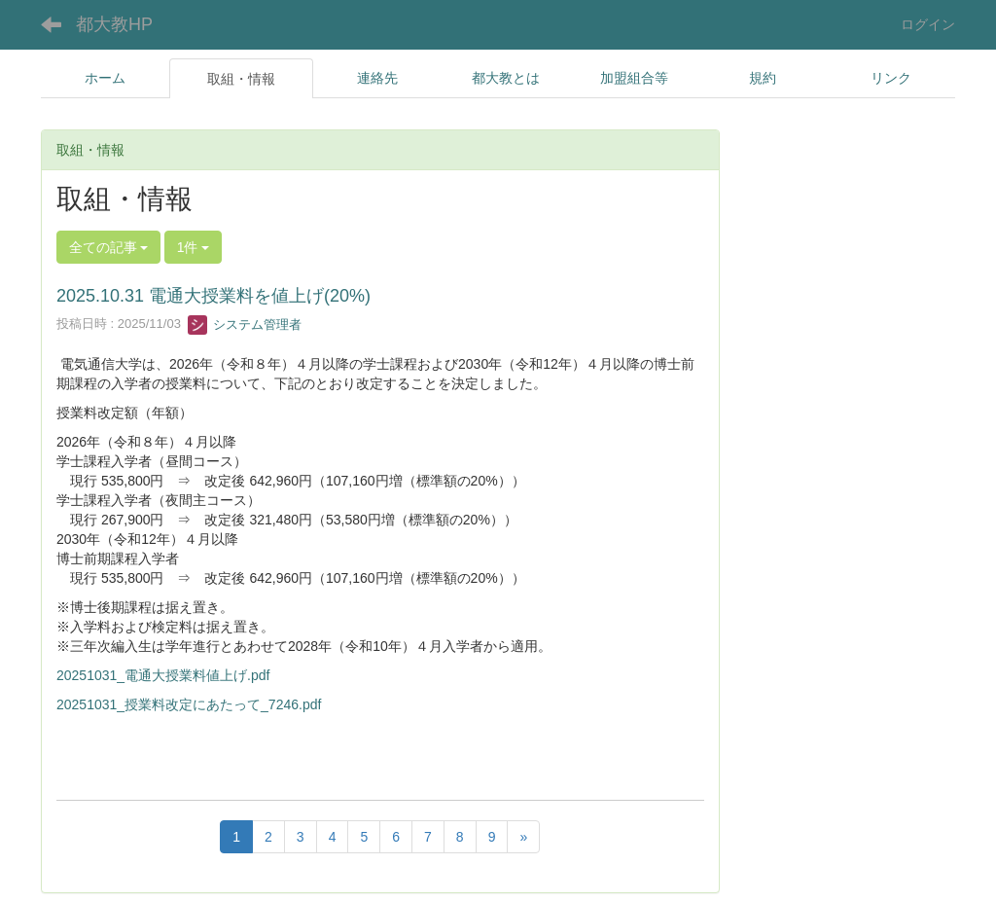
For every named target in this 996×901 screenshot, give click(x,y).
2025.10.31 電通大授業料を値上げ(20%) (213, 296)
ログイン (928, 24)
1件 (193, 247)
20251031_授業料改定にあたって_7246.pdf (188, 704)
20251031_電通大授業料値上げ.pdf (162, 675)
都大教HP (114, 24)
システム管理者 (245, 324)
